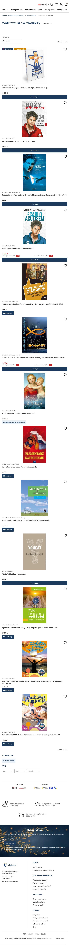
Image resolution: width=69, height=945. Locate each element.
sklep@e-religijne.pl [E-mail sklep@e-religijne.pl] (11, 881)
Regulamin (15, 847)
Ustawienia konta (39, 902)
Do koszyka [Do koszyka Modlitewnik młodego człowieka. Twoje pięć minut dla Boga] (34, 97)
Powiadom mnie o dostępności (14, 422)
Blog (34, 927)
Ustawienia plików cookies (42, 870)
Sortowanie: (5, 37)
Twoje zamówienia (39, 899)
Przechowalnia (38, 905)
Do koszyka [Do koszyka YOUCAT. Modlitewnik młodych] (34, 583)
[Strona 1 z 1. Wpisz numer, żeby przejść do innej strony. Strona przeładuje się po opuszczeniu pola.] (63, 42)
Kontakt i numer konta (40, 921)
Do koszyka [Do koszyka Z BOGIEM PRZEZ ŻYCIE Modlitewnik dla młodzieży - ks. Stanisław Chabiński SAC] (34, 369)
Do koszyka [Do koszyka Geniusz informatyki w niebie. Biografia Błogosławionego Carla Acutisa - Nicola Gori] (34, 204)
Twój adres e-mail (9, 840)
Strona (60, 42)
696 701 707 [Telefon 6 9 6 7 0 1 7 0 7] (9, 876)
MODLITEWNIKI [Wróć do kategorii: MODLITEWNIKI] (8, 760)
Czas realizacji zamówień (42, 886)
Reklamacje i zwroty (40, 880)
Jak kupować (37, 867)
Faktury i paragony (39, 883)
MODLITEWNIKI (31, 15)
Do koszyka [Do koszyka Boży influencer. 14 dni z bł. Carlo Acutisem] (34, 150)
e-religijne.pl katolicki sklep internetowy (13, 15)
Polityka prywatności (40, 918)
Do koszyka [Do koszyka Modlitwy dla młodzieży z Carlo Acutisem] (34, 259)
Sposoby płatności (39, 889)
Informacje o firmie (39, 924)
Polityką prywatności (15, 849)
